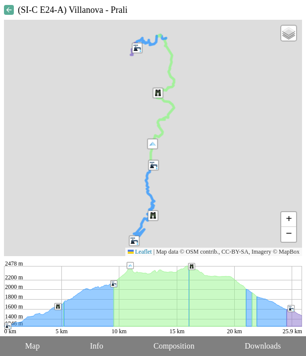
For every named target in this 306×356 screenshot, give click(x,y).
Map (32, 346)
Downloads (263, 346)
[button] (152, 144)
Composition (174, 346)
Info (96, 346)
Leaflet (140, 251)
